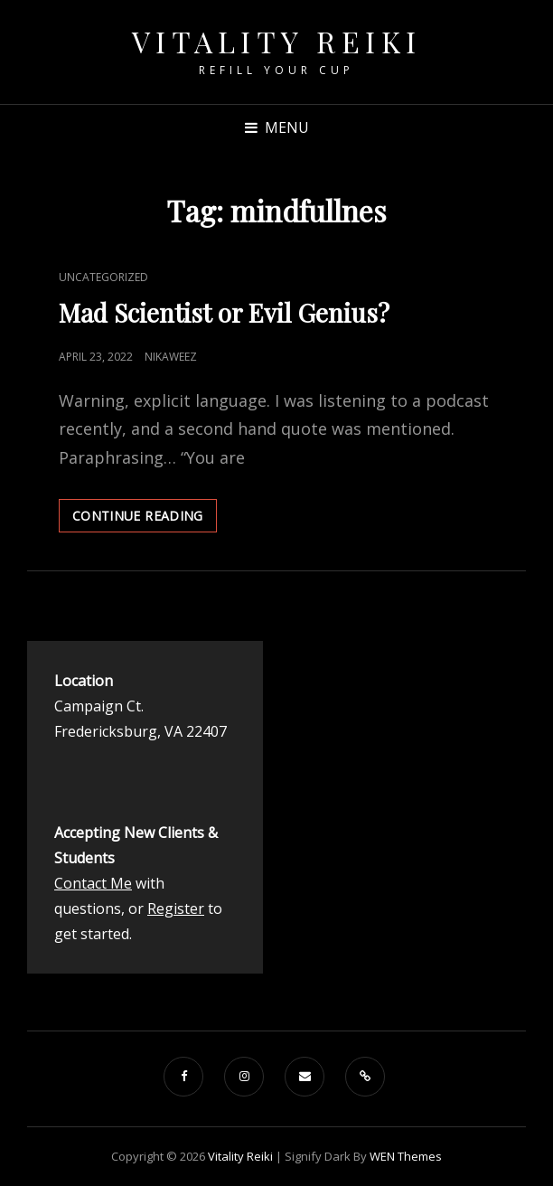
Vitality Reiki (277, 41)
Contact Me (93, 883)
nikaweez (171, 356)
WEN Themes (406, 1156)
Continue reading (144, 518)
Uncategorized (103, 277)
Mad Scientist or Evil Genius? (227, 312)
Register (175, 908)
